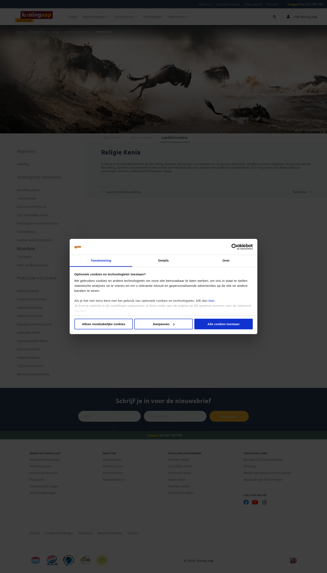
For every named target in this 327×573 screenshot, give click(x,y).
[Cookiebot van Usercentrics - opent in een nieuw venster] (234, 247)
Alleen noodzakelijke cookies (103, 324)
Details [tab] (163, 260)
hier (212, 300)
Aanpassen (164, 324)
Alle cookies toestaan (223, 324)
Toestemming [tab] (101, 260)
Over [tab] (226, 260)
